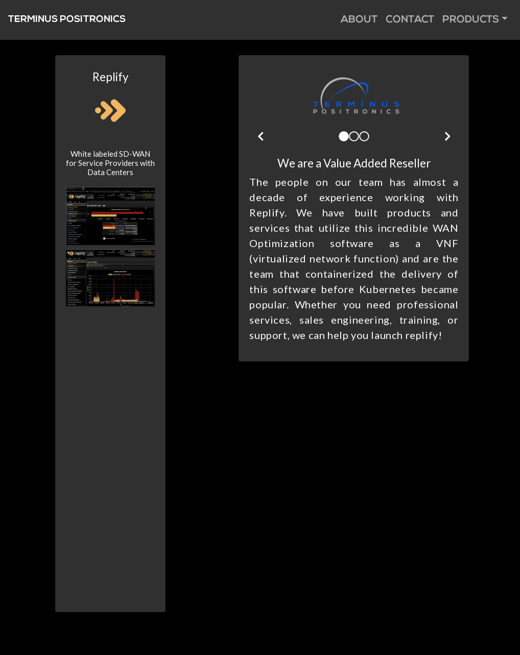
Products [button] (470, 20)
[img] (260, 136)
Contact (410, 20)
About (359, 20)
